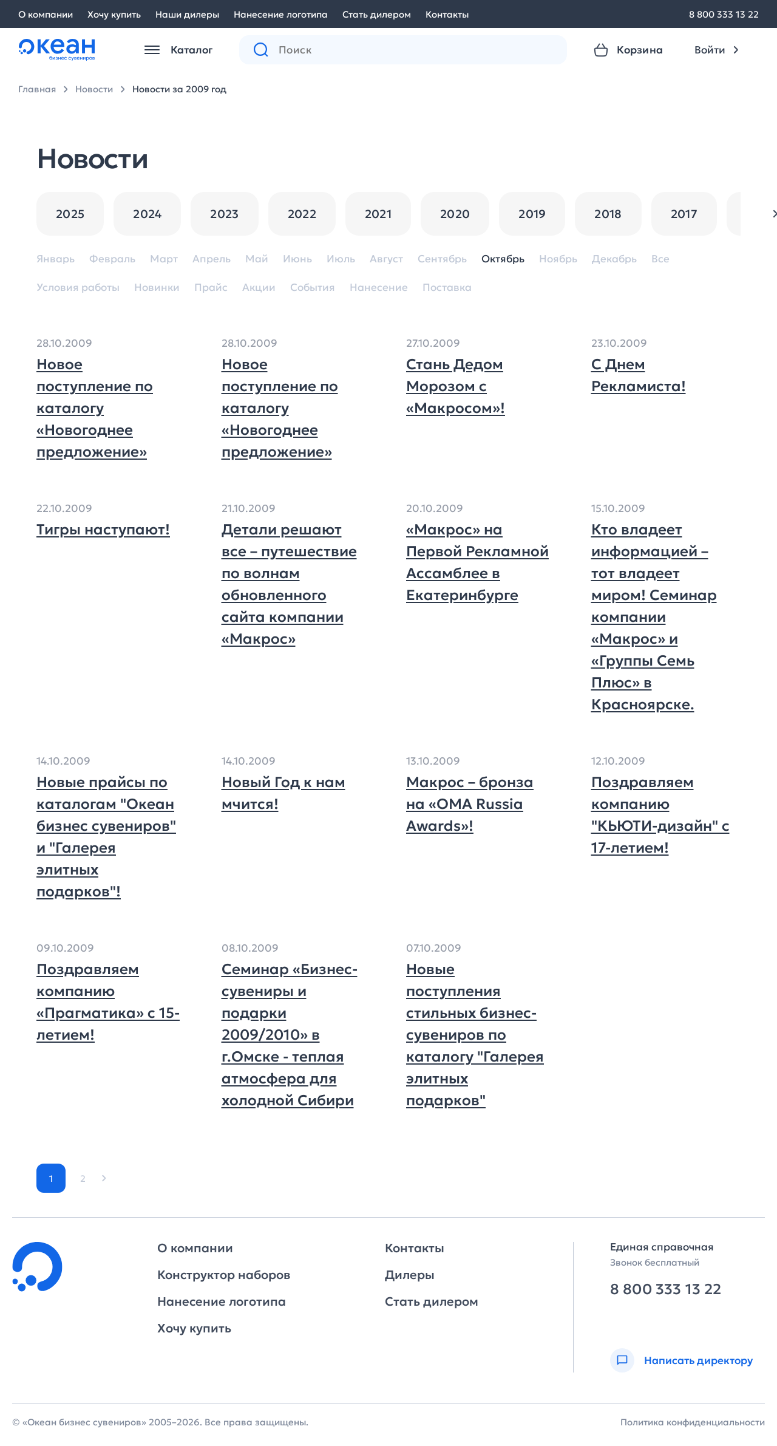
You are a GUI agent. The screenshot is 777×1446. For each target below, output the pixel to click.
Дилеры (410, 1275)
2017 (684, 213)
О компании (45, 14)
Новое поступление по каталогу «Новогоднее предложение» (94, 408)
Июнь (297, 259)
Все (660, 259)
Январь (55, 259)
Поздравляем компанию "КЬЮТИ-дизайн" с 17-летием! (660, 815)
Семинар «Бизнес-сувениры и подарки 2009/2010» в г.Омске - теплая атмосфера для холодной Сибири (290, 1035)
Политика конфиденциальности (692, 1422)
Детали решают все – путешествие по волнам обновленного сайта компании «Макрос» (289, 584)
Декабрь (614, 259)
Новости (94, 89)
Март (164, 259)
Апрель (211, 259)
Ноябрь (558, 259)
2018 (608, 213)
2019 (532, 213)
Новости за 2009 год (179, 89)
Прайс (211, 287)
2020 (455, 213)
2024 (147, 213)
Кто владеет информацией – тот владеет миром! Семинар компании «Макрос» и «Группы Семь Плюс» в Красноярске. (654, 617)
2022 (302, 213)
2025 (70, 213)
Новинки (157, 287)
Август (386, 259)
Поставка (447, 287)
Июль (341, 259)
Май (256, 259)
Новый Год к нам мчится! (283, 793)
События (312, 287)
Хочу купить (114, 14)
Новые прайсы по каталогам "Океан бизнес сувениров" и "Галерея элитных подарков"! (106, 837)
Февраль (112, 259)
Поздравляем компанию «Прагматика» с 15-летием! (108, 1002)
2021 (378, 213)
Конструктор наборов (223, 1275)
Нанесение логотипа (281, 14)
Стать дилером (376, 14)
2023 (224, 213)
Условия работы (78, 287)
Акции (259, 287)
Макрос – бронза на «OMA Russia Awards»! (470, 804)
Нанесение (379, 287)
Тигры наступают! (103, 529)
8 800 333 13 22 (724, 14)
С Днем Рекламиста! (638, 375)
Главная (37, 89)
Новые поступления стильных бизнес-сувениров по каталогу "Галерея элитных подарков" (475, 1035)
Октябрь (502, 259)
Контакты (447, 14)
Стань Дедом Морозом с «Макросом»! (455, 386)
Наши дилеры (187, 14)
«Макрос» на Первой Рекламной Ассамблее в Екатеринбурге (477, 562)
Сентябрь (442, 259)
